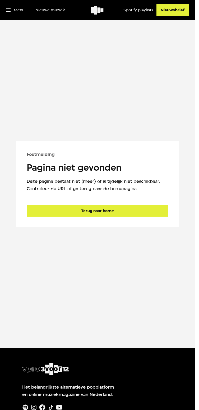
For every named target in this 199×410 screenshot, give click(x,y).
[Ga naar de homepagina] (97, 211)
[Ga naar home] (97, 10)
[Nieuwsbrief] (172, 10)
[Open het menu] (15, 10)
